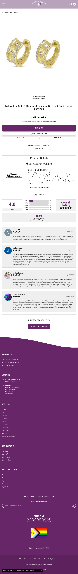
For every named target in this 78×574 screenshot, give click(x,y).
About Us (5, 451)
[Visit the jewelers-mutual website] (40, 548)
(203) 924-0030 (38, 98)
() (50, 201)
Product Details (39, 158)
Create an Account (7, 475)
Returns (57, 138)
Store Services (6, 460)
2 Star (26, 207)
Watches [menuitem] (4, 433)
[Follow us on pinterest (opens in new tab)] (34, 520)
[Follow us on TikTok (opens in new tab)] (39, 520)
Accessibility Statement (51, 559)
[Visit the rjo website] (47, 548)
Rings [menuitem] (4, 412)
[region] (39, 57)
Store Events (6, 457)
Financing (5, 484)
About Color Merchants (39, 164)
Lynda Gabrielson (19, 294)
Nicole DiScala (18, 230)
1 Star (26, 209)
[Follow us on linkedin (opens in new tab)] (44, 520)
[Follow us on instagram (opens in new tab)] (29, 520)
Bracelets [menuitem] (5, 427)
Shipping (20, 138)
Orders (4, 478)
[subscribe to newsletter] (73, 506)
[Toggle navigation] (3, 4)
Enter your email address (39, 501)
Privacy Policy (23, 559)
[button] (71, 4)
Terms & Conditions (36, 559)
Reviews (39, 195)
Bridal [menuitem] (4, 409)
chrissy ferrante (18, 273)
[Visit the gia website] (31, 548)
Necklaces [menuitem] (5, 424)
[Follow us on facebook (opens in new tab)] (49, 520)
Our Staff (5, 454)
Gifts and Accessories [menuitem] (8, 436)
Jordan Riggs (17, 248)
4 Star (26, 203)
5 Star (26, 201)
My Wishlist (5, 487)
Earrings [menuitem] (4, 415)
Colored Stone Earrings (11, 13)
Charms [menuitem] (4, 421)
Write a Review (39, 326)
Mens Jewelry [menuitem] (6, 430)
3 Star (26, 205)
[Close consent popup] (41, 570)
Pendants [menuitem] (5, 418)
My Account (5, 481)
